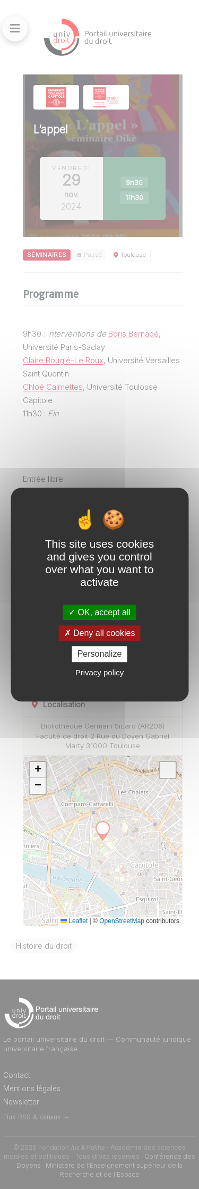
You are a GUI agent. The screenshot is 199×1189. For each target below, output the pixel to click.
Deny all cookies (99, 633)
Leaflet (74, 921)
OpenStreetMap (121, 921)
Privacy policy (99, 672)
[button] (38, 770)
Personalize (99, 654)
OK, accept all (99, 612)
